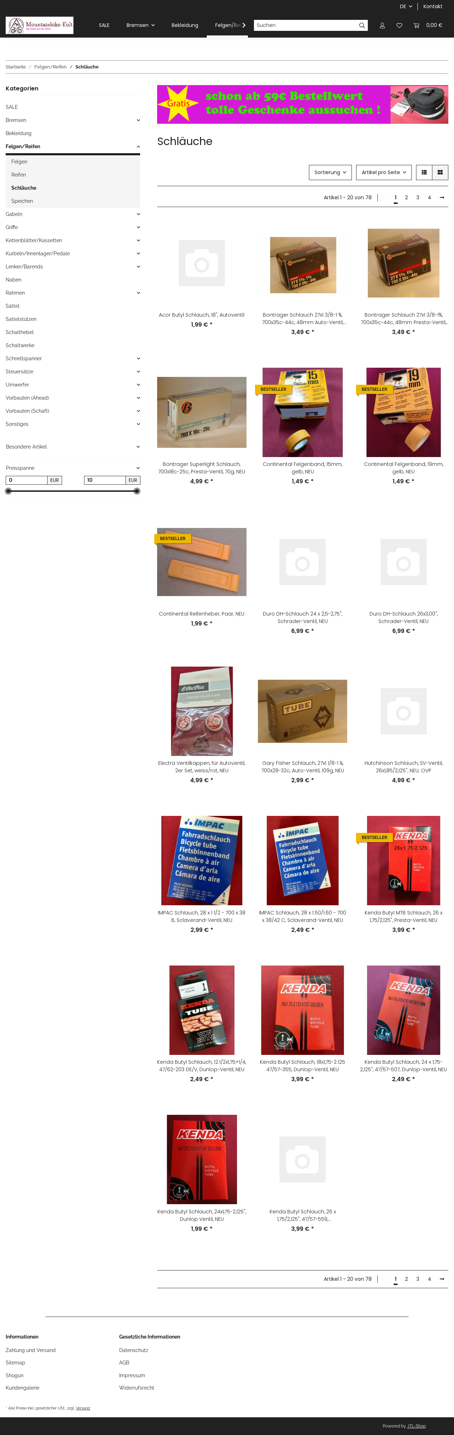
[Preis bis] (105, 480)
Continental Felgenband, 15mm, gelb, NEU (302, 468)
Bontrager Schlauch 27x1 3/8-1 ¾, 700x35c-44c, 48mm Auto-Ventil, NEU (302, 318)
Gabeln (14, 214)
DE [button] (403, 6)
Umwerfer (17, 385)
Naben (13, 280)
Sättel (13, 306)
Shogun (14, 1375)
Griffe (12, 227)
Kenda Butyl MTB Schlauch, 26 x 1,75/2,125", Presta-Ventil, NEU (403, 916)
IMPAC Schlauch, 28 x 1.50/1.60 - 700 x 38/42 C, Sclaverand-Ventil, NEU (302, 916)
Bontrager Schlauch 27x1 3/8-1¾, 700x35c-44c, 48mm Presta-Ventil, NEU (403, 318)
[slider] (8, 491)
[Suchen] (305, 26)
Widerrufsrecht (136, 1388)
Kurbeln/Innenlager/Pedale (38, 253)
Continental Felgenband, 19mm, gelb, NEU (403, 468)
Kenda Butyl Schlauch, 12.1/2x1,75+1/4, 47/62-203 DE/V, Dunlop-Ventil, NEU (201, 1065)
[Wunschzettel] (399, 25)
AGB (124, 1363)
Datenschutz (133, 1350)
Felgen (19, 162)
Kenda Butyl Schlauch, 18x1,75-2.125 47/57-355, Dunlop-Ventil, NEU (302, 1065)
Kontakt (433, 6)
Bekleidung (19, 133)
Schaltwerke (20, 345)
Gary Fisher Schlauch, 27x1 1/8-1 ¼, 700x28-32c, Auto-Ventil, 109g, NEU (302, 767)
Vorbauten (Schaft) (27, 411)
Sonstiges (17, 424)
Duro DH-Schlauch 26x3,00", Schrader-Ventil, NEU (404, 617)
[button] (382, 25)
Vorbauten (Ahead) (27, 398)
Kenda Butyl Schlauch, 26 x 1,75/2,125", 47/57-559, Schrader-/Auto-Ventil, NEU (303, 1215)
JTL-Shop (416, 1426)
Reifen (18, 175)
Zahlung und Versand (31, 1350)
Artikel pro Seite (381, 172)
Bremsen (16, 120)
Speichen (22, 201)
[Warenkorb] (428, 25)
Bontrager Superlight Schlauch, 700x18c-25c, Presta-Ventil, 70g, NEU (201, 468)
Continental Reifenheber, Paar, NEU (201, 613)
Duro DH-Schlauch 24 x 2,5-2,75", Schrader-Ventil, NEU (302, 617)
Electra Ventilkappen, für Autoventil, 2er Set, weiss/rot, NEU (201, 767)
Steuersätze (19, 371)
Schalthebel (20, 332)
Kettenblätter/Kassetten (34, 240)
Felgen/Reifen (23, 146)
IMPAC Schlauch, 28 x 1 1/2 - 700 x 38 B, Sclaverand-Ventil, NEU (201, 916)
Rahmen (15, 293)
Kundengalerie (22, 1388)
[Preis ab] (27, 480)
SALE (12, 107)
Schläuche (23, 188)
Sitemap (15, 1363)
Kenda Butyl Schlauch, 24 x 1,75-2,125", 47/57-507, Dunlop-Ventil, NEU (403, 1065)
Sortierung (327, 172)
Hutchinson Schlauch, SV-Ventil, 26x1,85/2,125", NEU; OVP (404, 767)
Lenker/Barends (24, 266)
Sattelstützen (21, 319)
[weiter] (442, 198)
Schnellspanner (24, 358)
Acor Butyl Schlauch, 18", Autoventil (201, 314)
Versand (83, 1408)
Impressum (132, 1375)
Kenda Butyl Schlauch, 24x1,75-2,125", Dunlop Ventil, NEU (201, 1215)
